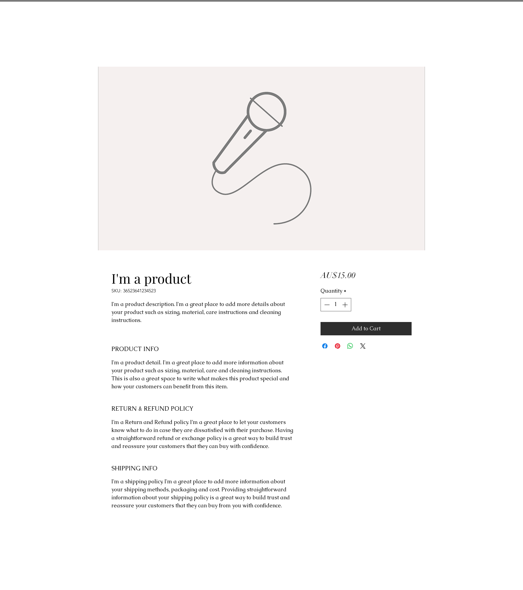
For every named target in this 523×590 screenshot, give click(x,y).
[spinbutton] (336, 304)
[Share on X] (363, 346)
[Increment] (345, 304)
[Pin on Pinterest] (338, 346)
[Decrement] (326, 304)
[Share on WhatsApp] (350, 346)
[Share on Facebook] (325, 346)
